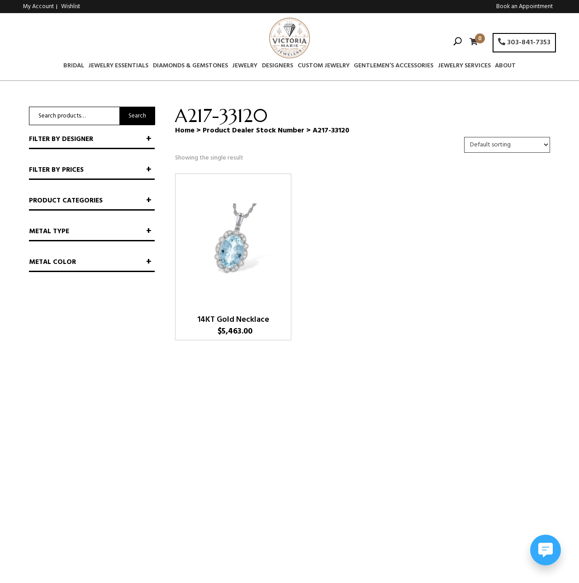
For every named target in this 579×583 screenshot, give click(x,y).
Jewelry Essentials (118, 67)
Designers (277, 67)
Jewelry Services (464, 67)
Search (137, 116)
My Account (38, 6)
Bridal (73, 67)
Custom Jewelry (324, 67)
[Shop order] (507, 145)
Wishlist (70, 6)
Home (185, 130)
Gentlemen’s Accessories (393, 67)
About (505, 67)
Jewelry (244, 67)
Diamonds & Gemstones (190, 67)
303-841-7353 (524, 42)
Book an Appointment (524, 6)
